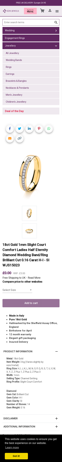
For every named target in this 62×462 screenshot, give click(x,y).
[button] (31, 351)
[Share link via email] (10, 139)
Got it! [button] (16, 456)
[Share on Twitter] (20, 129)
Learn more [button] (12, 447)
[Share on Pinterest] (39, 129)
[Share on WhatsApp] (49, 129)
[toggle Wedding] (56, 30)
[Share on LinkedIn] (29, 129)
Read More (34, 277)
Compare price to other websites (22, 281)
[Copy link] (20, 139)
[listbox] (17, 290)
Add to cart (31, 303)
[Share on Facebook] (10, 129)
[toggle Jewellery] (56, 45)
